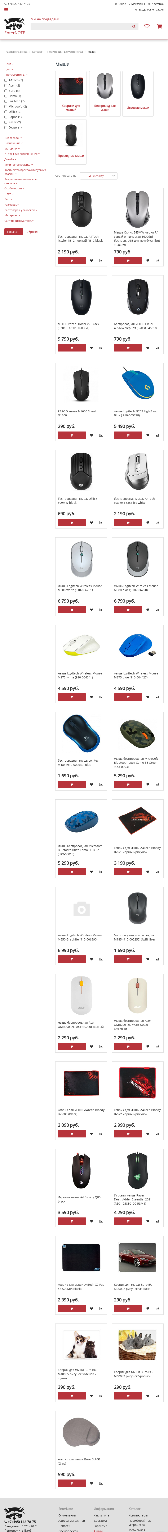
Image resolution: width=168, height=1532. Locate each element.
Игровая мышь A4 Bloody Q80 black (79, 1146)
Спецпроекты (68, 1478)
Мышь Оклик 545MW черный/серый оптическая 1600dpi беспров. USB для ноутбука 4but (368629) (137, 185)
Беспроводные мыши (95, 102)
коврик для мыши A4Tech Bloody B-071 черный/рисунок (137, 796)
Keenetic (135, 1511)
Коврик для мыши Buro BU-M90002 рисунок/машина (133, 1233)
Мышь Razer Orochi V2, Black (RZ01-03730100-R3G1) (78, 272)
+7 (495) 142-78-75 (17, 4)
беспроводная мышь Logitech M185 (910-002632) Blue (79, 709)
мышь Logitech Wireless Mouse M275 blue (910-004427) (136, 622)
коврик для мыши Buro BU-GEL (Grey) (80, 1408)
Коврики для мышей (68, 102)
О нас (120, 4)
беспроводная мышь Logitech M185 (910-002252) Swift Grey (135, 884)
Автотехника (138, 1491)
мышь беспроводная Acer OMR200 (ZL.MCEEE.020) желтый (81, 971)
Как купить (101, 1462)
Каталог (134, 1455)
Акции (98, 1478)
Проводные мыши (151, 102)
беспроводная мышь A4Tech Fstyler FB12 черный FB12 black (80, 185)
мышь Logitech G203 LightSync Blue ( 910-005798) (135, 360)
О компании (67, 1462)
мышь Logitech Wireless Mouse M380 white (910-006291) (80, 534)
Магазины (137, 4)
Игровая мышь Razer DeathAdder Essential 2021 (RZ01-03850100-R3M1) (133, 1146)
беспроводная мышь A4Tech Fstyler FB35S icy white (134, 447)
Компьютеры (138, 1462)
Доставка (156, 4)
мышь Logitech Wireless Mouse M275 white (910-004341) (80, 622)
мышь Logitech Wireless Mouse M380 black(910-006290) (136, 534)
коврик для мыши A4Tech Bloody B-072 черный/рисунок (137, 1059)
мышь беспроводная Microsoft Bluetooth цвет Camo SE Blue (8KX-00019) (80, 796)
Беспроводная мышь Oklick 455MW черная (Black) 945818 (135, 272)
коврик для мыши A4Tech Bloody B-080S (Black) (81, 1059)
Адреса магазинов (71, 1467)
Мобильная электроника (138, 1479)
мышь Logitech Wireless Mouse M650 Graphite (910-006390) (80, 884)
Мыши (62, 64)
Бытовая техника (141, 1486)
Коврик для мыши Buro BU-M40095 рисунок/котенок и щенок (77, 1320)
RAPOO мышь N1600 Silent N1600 (77, 360)
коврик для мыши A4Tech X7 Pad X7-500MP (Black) (81, 1233)
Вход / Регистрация (149, 9)
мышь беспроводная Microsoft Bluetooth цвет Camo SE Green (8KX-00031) (136, 709)
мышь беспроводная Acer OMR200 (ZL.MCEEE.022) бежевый (132, 971)
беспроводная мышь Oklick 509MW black (77, 447)
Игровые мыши (123, 102)
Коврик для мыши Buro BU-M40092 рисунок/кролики (133, 1321)
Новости (64, 1472)
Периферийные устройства (140, 1469)
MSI (131, 1506)
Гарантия (100, 1472)
